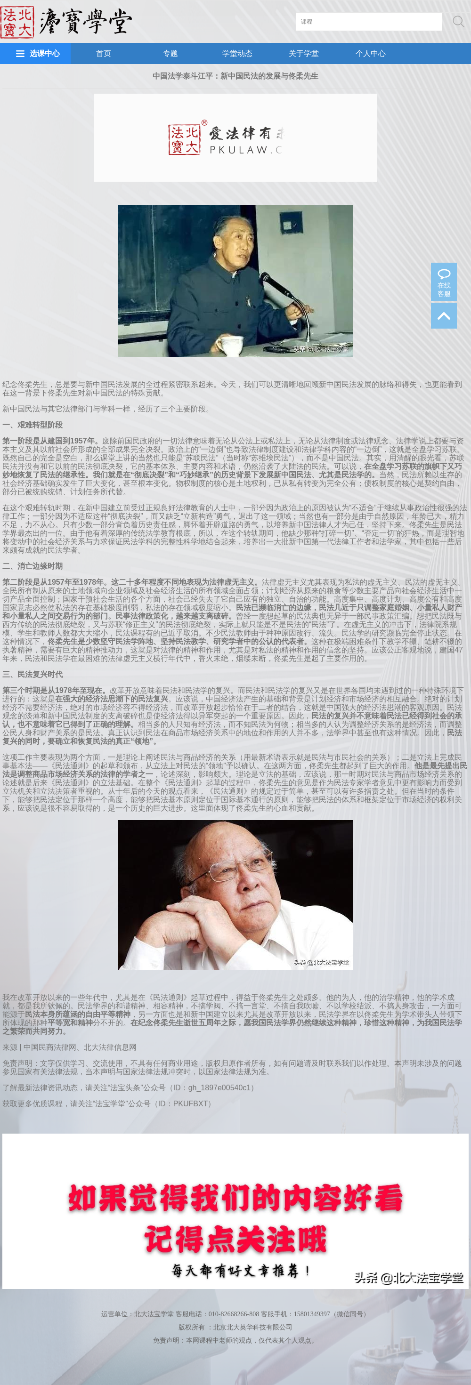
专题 (170, 53)
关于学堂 (304, 53)
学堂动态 (237, 53)
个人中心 (371, 53)
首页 (103, 53)
